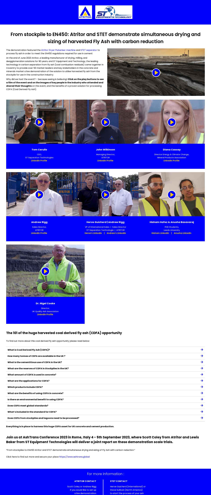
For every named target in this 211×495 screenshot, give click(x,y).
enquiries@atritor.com (84, 482)
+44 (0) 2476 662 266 (84, 479)
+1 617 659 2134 (122, 482)
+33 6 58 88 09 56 (124, 479)
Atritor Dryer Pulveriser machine (58, 50)
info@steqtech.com (127, 485)
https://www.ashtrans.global (74, 433)
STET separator (89, 50)
